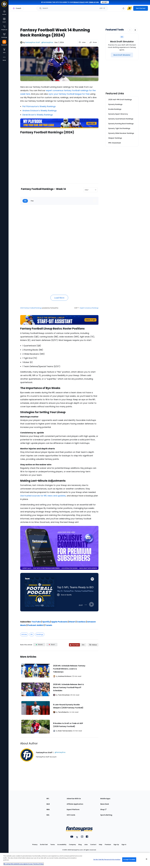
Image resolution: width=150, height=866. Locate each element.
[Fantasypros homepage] (4, 5)
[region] (75, 859)
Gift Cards (71, 815)
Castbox (81, 621)
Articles (24, 634)
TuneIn (48, 625)
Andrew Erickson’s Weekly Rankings (39, 110)
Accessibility (61, 844)
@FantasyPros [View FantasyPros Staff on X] (47, 42)
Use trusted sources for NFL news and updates (43, 495)
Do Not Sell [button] (44, 844)
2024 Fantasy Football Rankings (31, 308)
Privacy (34, 844)
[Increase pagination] (135, 30)
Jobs (86, 844)
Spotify (46, 621)
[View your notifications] (123, 8)
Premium (108, 844)
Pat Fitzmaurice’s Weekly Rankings (39, 106)
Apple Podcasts (59, 621)
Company (72, 844)
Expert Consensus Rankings (89, 308)
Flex (32, 201)
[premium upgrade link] (129, 8)
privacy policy (79, 2)
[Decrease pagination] (130, 30)
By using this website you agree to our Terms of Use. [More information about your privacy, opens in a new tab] (23, 864)
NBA (48, 809)
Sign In (124, 844)
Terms (52, 844)
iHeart (71, 621)
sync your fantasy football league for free (69, 94)
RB (25, 201)
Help (100, 844)
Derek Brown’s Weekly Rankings (37, 114)
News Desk (104, 804)
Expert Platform (73, 809)
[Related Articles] (59, 694)
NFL (32, 634)
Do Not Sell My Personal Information (106, 859)
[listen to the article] (82, 42)
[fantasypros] (59, 157)
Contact (93, 844)
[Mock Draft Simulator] (122, 55)
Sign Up (116, 844)
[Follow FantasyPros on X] (93, 644)
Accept (105, 2)
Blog (80, 844)
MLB (48, 804)
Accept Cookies (129, 859)
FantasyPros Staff (32, 42)
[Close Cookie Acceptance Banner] (146, 859)
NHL (47, 815)
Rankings (39, 634)
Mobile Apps (105, 798)
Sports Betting (106, 815)
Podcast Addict (35, 625)
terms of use (94, 2)
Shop (103, 809)
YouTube (36, 621)
